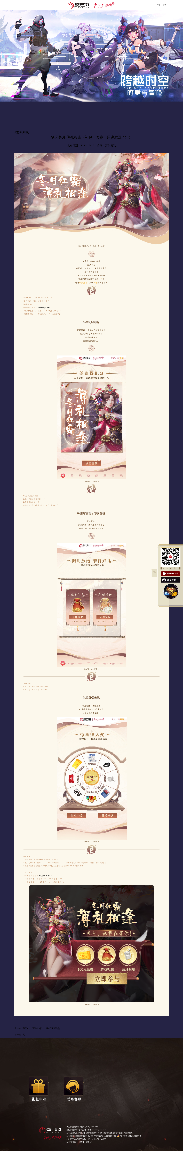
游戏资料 (152, 16)
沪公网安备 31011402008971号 (129, 1136)
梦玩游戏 (70, 1127)
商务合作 (89, 1142)
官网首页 (131, 16)
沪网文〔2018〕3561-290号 (89, 1127)
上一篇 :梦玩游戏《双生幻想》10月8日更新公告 (37, 1028)
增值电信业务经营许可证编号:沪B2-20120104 (118, 1133)
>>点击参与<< (44, 308)
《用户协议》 (92, 1139)
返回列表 (22, 132)
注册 (159, 5)
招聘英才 (81, 1142)
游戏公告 (173, 16)
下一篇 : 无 (19, 1034)
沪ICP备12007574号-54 (94, 1133)
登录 (165, 5)
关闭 (154, 573)
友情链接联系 (71, 1142)
